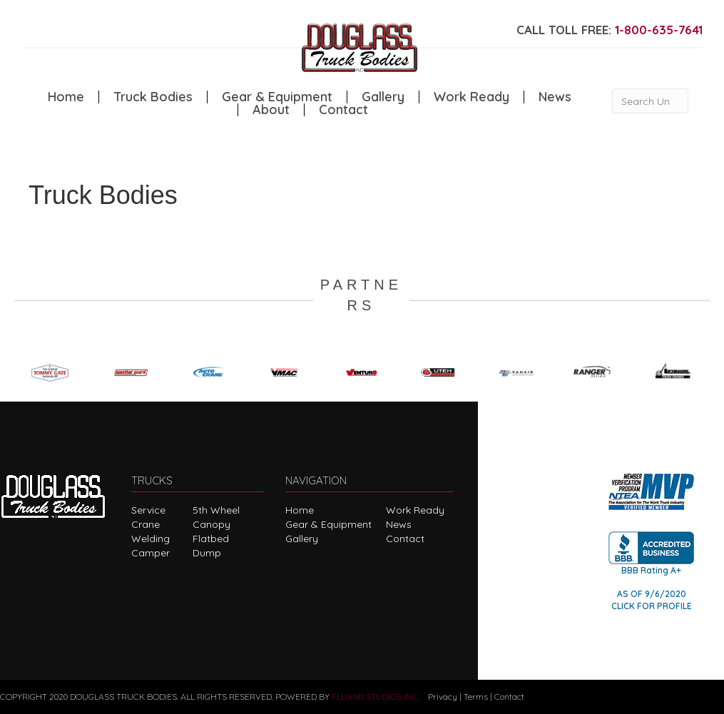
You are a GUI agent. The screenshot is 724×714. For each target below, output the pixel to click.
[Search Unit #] (650, 100)
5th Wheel (216, 510)
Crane (145, 524)
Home (66, 97)
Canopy (211, 524)
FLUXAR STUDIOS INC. (375, 696)
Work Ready (471, 97)
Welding (150, 538)
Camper (150, 552)
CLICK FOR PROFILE (651, 606)
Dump (207, 552)
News (555, 97)
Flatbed (211, 538)
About (271, 109)
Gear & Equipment (277, 97)
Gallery (383, 97)
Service (148, 510)
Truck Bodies (153, 97)
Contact (343, 109)
